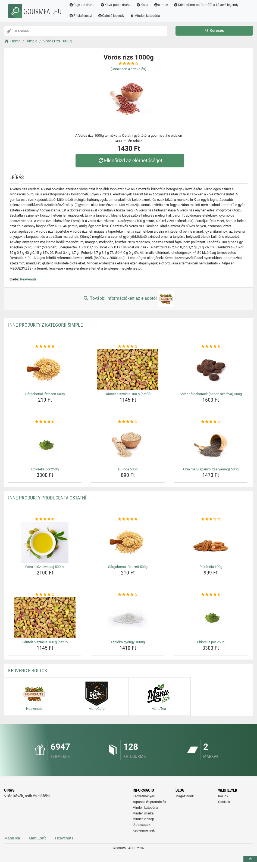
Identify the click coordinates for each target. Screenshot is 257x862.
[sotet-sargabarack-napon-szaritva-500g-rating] (210, 346)
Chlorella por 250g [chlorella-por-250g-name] (45, 469)
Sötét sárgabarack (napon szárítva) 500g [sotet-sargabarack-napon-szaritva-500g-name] (211, 394)
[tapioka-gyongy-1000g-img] (127, 617)
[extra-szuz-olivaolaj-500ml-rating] (44, 519)
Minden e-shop (143, 819)
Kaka (143, 5)
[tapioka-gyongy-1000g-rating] (127, 594)
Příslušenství (81, 16)
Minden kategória (145, 16)
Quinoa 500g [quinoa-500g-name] (127, 469)
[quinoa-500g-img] (127, 444)
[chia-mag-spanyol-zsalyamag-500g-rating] (210, 421)
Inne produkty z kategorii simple (45, 325)
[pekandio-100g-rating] (210, 519)
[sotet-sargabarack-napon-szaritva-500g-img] (210, 369)
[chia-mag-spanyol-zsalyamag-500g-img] (210, 444)
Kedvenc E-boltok (27, 670)
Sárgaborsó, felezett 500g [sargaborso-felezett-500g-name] (45, 394)
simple (161, 5)
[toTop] (250, 859)
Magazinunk (184, 796)
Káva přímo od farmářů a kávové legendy (206, 5)
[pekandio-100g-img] (210, 542)
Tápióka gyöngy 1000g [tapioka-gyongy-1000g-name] (128, 642)
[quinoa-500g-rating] (127, 421)
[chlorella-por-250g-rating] (44, 421)
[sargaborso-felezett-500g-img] (44, 369)
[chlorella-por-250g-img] (44, 444)
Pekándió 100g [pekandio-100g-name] (210, 567)
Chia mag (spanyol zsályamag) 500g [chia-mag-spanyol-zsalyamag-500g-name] (211, 469)
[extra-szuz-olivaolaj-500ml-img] (44, 542)
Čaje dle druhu (82, 5)
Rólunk (223, 796)
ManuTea (12, 838)
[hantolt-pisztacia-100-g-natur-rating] (127, 346)
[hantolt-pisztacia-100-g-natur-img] (127, 369)
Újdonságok (141, 825)
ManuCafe (37, 838)
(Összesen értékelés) (128, 69)
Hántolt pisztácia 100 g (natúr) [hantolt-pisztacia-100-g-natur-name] (128, 394)
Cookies (224, 802)
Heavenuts (28, 279)
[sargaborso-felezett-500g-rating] (44, 346)
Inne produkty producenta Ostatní (47, 498)
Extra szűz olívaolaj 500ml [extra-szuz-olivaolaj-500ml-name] (44, 567)
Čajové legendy (111, 16)
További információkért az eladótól (128, 299)
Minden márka (143, 813)
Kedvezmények (144, 830)
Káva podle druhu (116, 5)
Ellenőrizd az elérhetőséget (129, 160)
